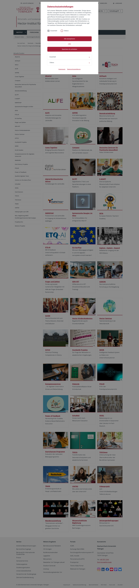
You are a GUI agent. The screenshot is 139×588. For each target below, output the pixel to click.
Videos (66, 31)
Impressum (62, 69)
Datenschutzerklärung (73, 69)
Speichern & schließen (69, 49)
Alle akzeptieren (69, 39)
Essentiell (53, 31)
